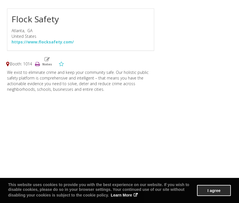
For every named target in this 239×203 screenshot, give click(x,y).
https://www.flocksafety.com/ (43, 42)
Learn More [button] (121, 195)
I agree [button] (213, 190)
